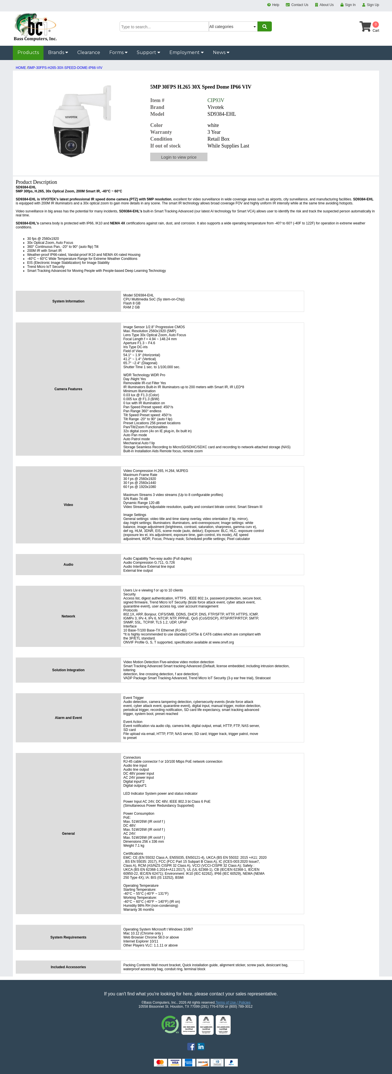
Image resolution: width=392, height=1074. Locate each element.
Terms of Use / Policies (232, 1003)
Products (28, 52)
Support (148, 52)
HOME (21, 68)
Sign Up (373, 5)
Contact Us (299, 5)
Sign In (350, 5)
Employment (186, 52)
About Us (327, 5)
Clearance (88, 52)
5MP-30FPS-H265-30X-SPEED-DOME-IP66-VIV (65, 68)
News (221, 52)
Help (275, 5)
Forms (118, 52)
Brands (58, 52)
